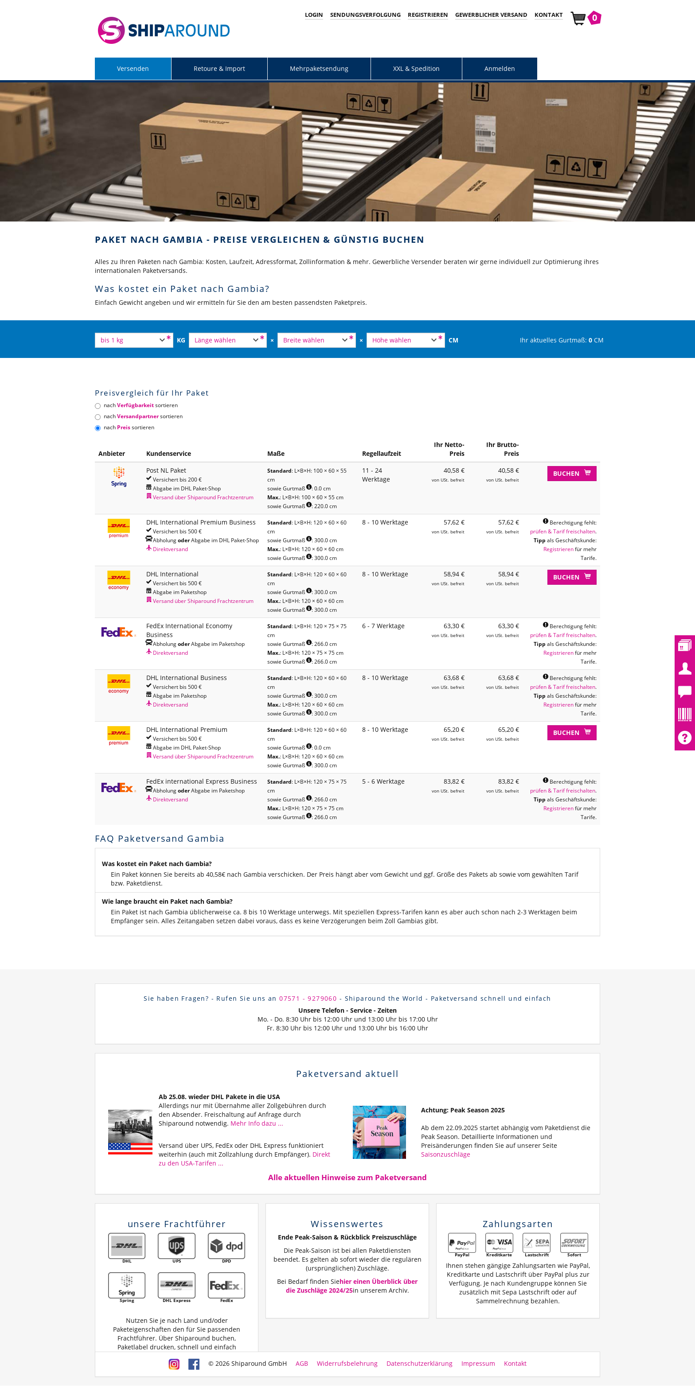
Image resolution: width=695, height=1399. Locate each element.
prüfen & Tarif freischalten (562, 531)
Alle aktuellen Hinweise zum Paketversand (347, 1177)
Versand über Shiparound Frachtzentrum (200, 497)
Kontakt (549, 15)
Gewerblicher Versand (491, 15)
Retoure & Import (219, 68)
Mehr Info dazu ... (256, 1123)
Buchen (572, 473)
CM (453, 340)
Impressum (478, 1363)
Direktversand (167, 548)
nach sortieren (136, 405)
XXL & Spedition (416, 68)
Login (314, 15)
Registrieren (428, 15)
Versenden (133, 68)
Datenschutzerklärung (420, 1363)
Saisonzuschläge (445, 1154)
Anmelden (499, 68)
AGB (302, 1363)
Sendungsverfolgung (365, 15)
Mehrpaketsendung (319, 68)
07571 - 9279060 (308, 998)
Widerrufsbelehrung (347, 1363)
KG (181, 340)
